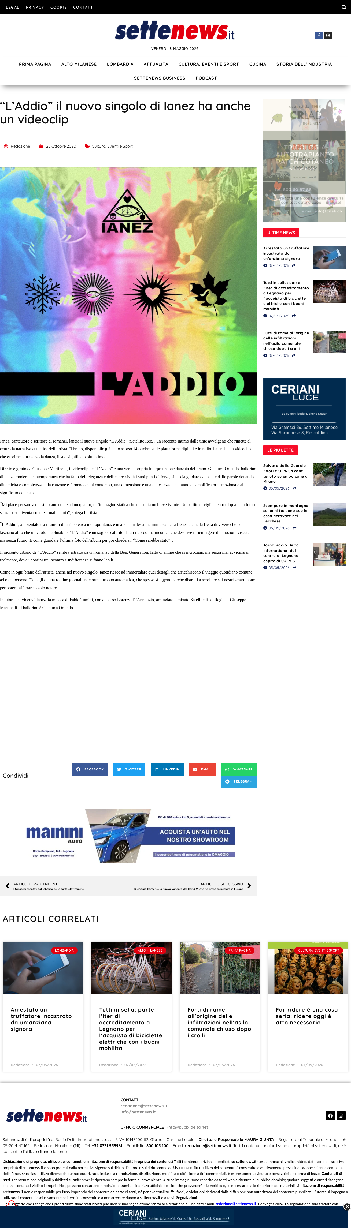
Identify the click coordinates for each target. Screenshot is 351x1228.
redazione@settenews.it (144, 1105)
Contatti (84, 7)
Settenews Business (160, 78)
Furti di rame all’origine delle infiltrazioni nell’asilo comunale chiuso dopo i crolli (286, 341)
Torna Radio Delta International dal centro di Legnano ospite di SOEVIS (281, 553)
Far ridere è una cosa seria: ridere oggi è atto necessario (307, 1016)
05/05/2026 (276, 488)
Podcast (206, 78)
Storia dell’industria (304, 64)
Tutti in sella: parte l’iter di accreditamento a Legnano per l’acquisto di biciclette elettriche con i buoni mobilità (286, 295)
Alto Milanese (79, 64)
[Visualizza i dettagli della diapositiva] (128, 836)
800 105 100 (157, 1145)
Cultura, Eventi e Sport (209, 64)
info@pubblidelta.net (187, 1127)
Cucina (257, 64)
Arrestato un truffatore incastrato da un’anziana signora (286, 253)
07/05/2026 (276, 265)
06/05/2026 (276, 528)
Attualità (156, 64)
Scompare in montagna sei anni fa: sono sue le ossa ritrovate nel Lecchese (286, 513)
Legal (13, 7)
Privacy (35, 7)
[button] (343, 7)
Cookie (58, 7)
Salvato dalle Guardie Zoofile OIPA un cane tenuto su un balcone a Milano (285, 473)
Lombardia (120, 64)
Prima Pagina (35, 64)
